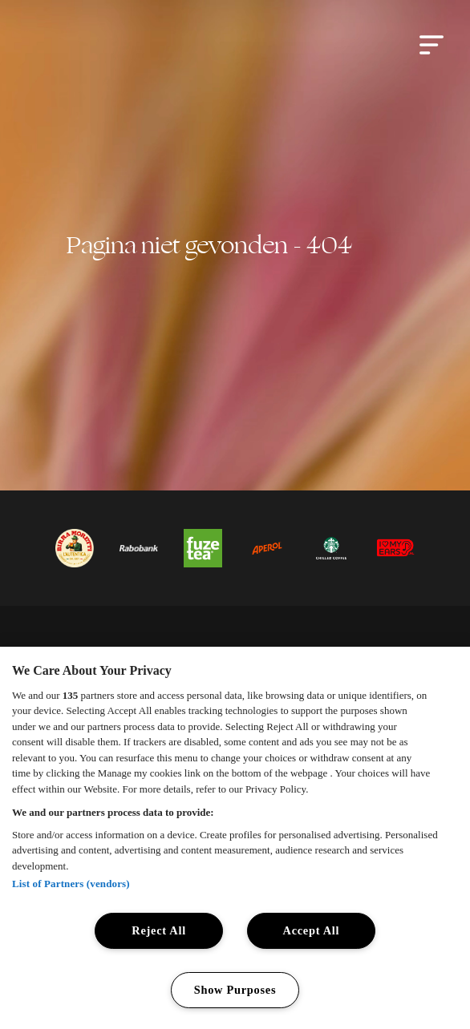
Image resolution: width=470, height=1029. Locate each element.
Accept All (311, 930)
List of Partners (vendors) (71, 884)
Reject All (159, 930)
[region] (235, 838)
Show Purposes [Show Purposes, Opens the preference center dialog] (235, 989)
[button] (431, 45)
